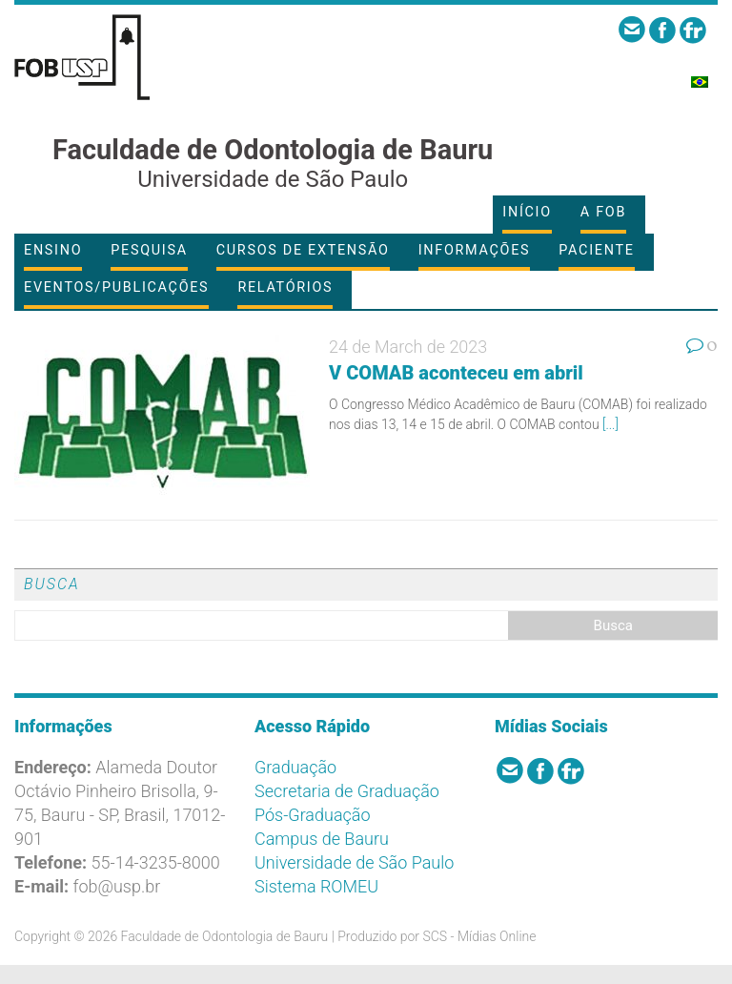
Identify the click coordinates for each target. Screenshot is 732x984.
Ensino (53, 250)
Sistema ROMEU (316, 886)
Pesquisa (149, 250)
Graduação (295, 767)
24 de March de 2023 (408, 347)
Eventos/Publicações (116, 287)
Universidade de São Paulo (354, 862)
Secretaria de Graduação (346, 791)
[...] (610, 424)
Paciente (596, 250)
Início (526, 212)
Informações (474, 250)
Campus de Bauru (321, 839)
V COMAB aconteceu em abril (456, 372)
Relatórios (285, 287)
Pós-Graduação (312, 815)
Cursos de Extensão (303, 250)
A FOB (603, 212)
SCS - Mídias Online (479, 936)
